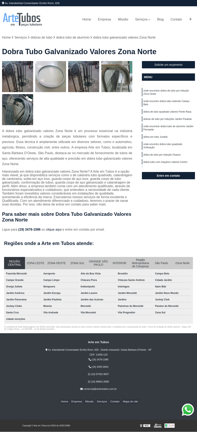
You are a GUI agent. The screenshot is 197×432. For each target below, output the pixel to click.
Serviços (141, 19)
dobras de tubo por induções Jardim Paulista (167, 121)
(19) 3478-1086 (29, 230)
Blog (160, 19)
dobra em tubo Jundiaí (155, 140)
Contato (176, 19)
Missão (123, 19)
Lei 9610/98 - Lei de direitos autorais (37, 329)
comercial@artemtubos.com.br (98, 389)
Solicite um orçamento (168, 65)
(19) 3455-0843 (98, 367)
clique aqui (54, 230)
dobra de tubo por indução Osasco (162, 159)
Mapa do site (127, 401)
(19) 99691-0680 (98, 381)
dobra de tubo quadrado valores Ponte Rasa (167, 114)
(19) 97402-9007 (98, 374)
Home (86, 19)
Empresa (104, 19)
